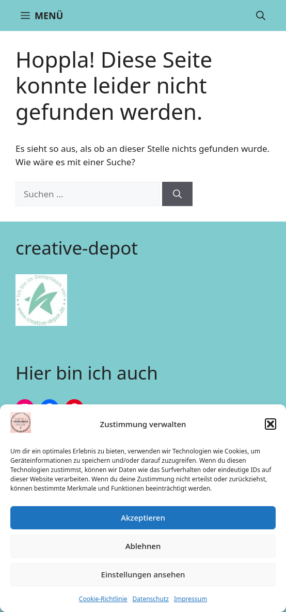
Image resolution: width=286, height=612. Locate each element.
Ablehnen (143, 546)
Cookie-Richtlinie (103, 598)
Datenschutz (151, 598)
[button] (270, 424)
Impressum (190, 598)
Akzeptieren (143, 517)
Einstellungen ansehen (143, 574)
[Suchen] (177, 194)
